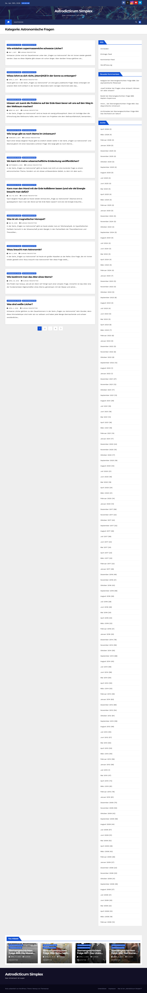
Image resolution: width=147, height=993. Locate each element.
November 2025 (106, 156)
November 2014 (106, 645)
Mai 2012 (103, 743)
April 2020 (104, 488)
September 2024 (107, 232)
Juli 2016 (104, 602)
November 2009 (106, 808)
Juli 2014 (104, 667)
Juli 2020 (104, 471)
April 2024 (104, 259)
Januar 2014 (105, 699)
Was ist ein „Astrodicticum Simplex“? (130, 988)
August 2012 (105, 727)
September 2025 (107, 167)
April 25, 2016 (14, 281)
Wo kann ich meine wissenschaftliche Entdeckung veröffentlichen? (43, 161)
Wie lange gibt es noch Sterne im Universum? (31, 133)
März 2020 (104, 493)
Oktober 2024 (105, 227)
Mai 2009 (104, 841)
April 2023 (104, 325)
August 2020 (105, 466)
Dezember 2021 (106, 379)
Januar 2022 (105, 374)
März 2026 (104, 135)
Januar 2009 (105, 862)
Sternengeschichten (15, 947)
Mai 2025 (104, 189)
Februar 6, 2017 (15, 137)
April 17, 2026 (16, 957)
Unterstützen (102, 988)
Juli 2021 (104, 406)
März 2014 (104, 688)
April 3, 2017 (14, 79)
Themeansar (45, 988)
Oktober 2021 (105, 390)
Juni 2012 (104, 737)
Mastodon (18, 22)
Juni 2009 (104, 835)
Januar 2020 (105, 504)
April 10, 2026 (50, 957)
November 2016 (106, 580)
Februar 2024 (105, 270)
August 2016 (105, 596)
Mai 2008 (104, 906)
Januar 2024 (105, 276)
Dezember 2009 (106, 803)
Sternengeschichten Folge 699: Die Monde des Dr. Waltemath (21, 953)
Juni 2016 (104, 607)
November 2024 (106, 221)
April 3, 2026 (84, 957)
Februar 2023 (105, 335)
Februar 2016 (105, 629)
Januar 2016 (105, 634)
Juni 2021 (104, 412)
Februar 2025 (105, 205)
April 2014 (104, 683)
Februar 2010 (105, 792)
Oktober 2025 (105, 162)
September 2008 (107, 884)
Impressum (112, 988)
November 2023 (106, 287)
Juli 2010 (104, 770)
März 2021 (104, 428)
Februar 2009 (105, 857)
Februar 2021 (105, 433)
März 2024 (104, 265)
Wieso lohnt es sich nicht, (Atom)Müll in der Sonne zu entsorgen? (41, 75)
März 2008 (104, 917)
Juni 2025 (104, 183)
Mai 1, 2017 (13, 52)
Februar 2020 (105, 498)
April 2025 (104, 194)
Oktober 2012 (105, 716)
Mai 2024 (104, 254)
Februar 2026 (105, 140)
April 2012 (104, 748)
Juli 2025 (104, 178)
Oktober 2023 (105, 292)
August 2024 (105, 238)
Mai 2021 (103, 417)
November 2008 (106, 873)
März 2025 (104, 200)
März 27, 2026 (118, 957)
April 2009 (104, 846)
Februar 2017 (105, 564)
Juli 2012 (104, 732)
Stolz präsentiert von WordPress (15, 988)
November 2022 (106, 352)
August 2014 (105, 661)
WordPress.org (106, 65)
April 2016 (104, 618)
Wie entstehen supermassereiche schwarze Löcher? (35, 48)
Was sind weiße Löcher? (20, 304)
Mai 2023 (104, 319)
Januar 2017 (105, 569)
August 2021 (105, 401)
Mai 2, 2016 (13, 253)
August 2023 (105, 303)
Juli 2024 (104, 243)
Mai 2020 (104, 482)
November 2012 (106, 710)
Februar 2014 (105, 694)
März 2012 (104, 754)
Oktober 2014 (105, 650)
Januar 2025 (105, 211)
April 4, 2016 (14, 308)
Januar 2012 (105, 765)
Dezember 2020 (106, 444)
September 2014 (107, 656)
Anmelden (104, 49)
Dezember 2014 (106, 640)
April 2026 (104, 129)
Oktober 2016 (105, 585)
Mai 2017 (103, 547)
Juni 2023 (104, 314)
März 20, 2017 (14, 110)
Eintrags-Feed (106, 54)
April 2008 (104, 911)
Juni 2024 (104, 249)
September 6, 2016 (16, 165)
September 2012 (107, 721)
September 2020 (107, 460)
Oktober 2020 (106, 455)
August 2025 (105, 173)
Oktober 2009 (106, 813)
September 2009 (107, 819)
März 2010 (104, 786)
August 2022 (105, 368)
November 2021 (106, 384)
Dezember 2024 (106, 216)
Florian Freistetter (27, 52)
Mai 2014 (103, 678)
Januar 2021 (105, 439)
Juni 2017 (104, 542)
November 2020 (106, 450)
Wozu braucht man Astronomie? (24, 249)
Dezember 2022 (106, 346)
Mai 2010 (103, 775)
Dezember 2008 (106, 868)
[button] (136, 22)
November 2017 (106, 515)
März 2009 (104, 851)
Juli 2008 (104, 895)
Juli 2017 (104, 536)
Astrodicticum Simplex (73, 11)
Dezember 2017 (106, 509)
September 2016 (107, 591)
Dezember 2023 (106, 281)
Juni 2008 (104, 900)
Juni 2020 (104, 477)
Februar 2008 (105, 922)
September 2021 (107, 395)
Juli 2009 (104, 830)
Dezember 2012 (106, 705)
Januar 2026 (105, 145)
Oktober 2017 (105, 520)
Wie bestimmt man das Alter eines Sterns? (29, 277)
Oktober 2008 (106, 879)
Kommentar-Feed (107, 60)
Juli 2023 (104, 308)
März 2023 (104, 330)
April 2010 (104, 781)
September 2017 (107, 526)
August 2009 (105, 824)
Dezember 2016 (106, 574)
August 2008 (105, 889)
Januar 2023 (105, 341)
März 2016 (104, 623)
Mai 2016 (103, 612)
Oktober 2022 (105, 357)
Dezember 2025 (106, 151)
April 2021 (104, 422)
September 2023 (107, 297)
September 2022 (107, 363)
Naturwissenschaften (29, 44)
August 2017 (105, 531)
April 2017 (104, 553)
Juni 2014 (104, 672)
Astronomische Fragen (14, 44)
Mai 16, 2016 (13, 223)
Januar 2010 (105, 797)
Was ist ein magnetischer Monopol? (26, 219)
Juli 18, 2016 (13, 195)
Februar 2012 (105, 759)
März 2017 (104, 558)
